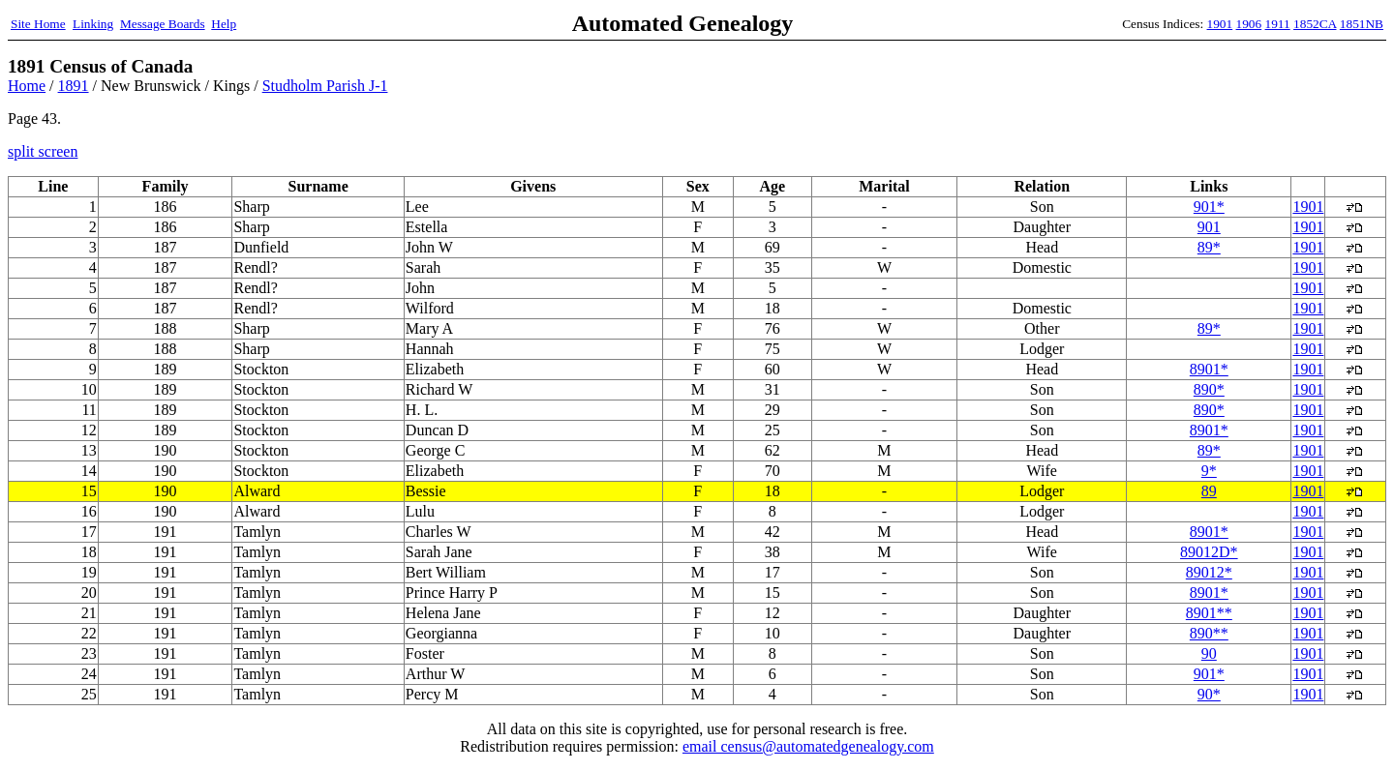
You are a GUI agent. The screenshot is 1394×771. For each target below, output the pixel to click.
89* (1209, 247)
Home (26, 85)
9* (1209, 470)
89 (1209, 491)
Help (223, 23)
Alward (256, 491)
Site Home (38, 23)
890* (1209, 389)
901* (1209, 206)
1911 (1277, 23)
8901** (1209, 613)
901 (1209, 227)
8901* (1209, 369)
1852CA (1314, 23)
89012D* (1209, 552)
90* (1209, 694)
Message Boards (162, 23)
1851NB (1361, 23)
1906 (1249, 23)
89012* (1209, 572)
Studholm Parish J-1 (325, 85)
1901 (1220, 23)
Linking (93, 23)
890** (1209, 633)
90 (1209, 653)
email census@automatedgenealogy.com (808, 746)
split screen (42, 151)
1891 (73, 85)
